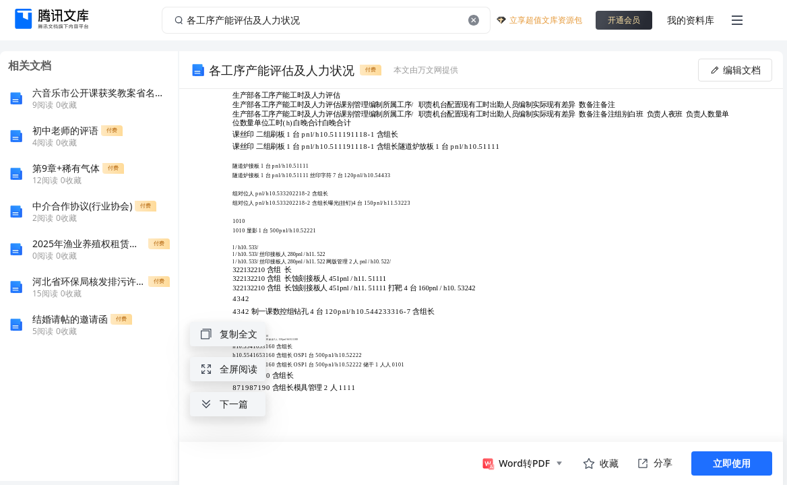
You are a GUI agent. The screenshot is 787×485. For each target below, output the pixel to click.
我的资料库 (690, 19)
